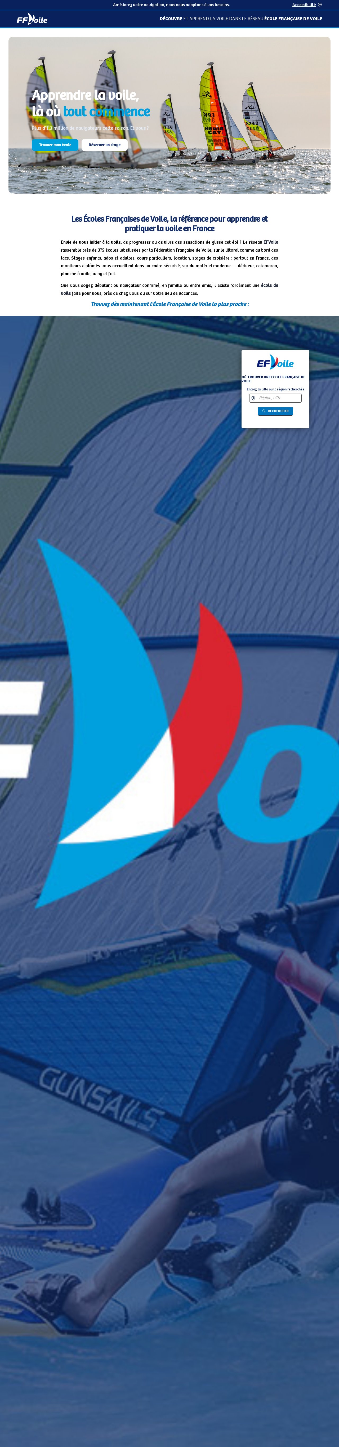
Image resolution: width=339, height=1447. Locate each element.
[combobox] (279, 398)
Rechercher (275, 411)
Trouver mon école (55, 145)
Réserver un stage (105, 145)
